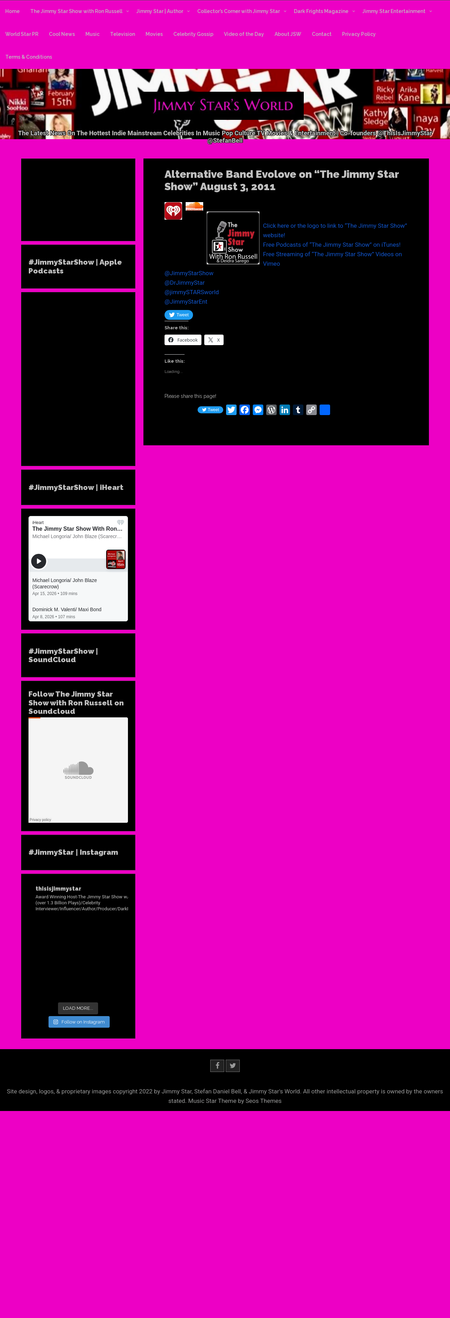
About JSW (288, 34)
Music (92, 34)
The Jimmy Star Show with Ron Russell (76, 11)
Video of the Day (244, 34)
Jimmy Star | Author (159, 11)
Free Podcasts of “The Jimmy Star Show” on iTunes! (331, 244)
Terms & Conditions (28, 57)
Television (122, 34)
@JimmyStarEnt (186, 301)
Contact (322, 34)
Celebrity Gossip (193, 34)
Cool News (62, 34)
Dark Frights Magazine (321, 11)
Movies (154, 34)
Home (12, 11)
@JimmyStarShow (189, 273)
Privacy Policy (359, 34)
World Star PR (21, 34)
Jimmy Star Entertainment (393, 11)
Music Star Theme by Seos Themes (235, 1100)
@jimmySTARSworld (192, 292)
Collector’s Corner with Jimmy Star (238, 11)
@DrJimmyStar (185, 282)
